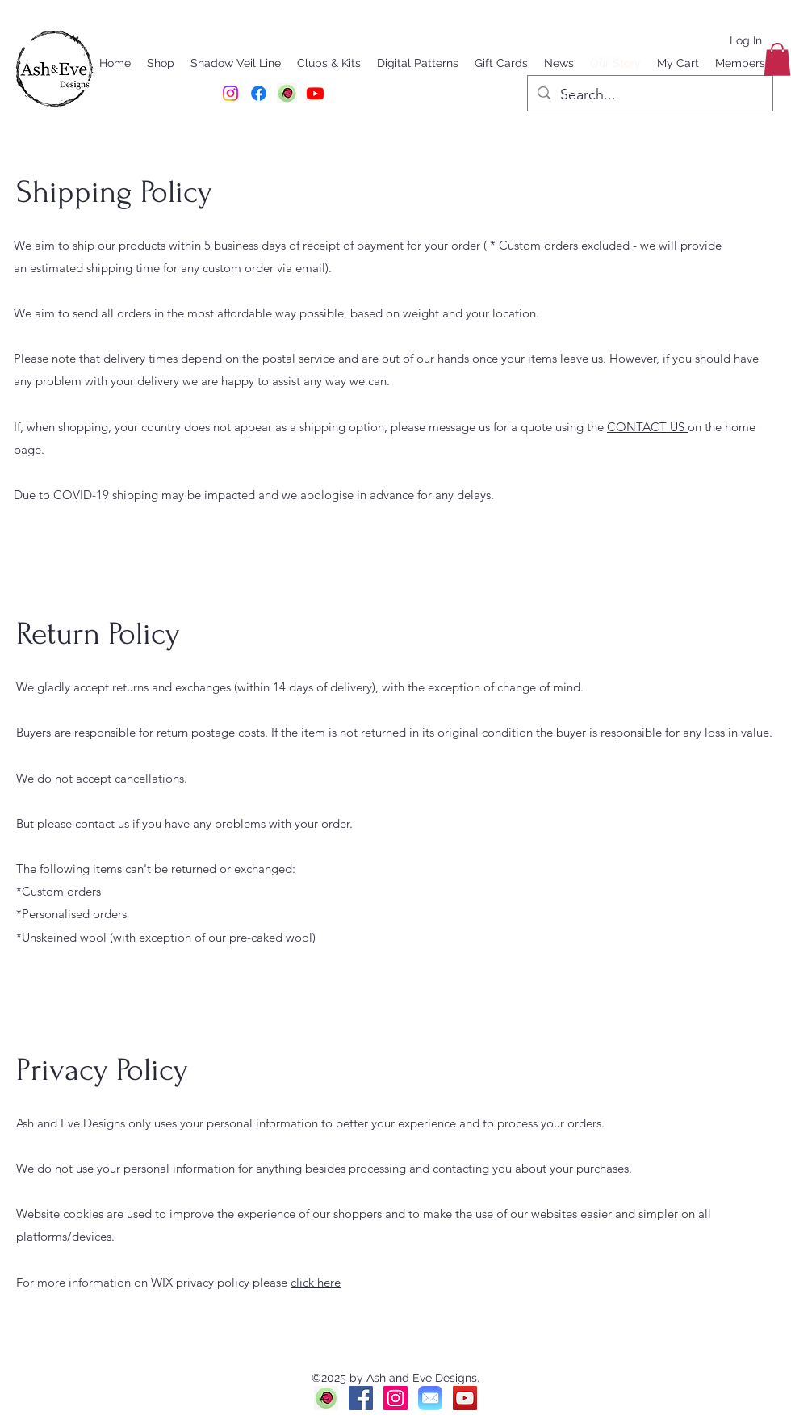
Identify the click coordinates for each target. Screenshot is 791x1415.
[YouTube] (465, 1398)
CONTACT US (647, 427)
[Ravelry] (326, 1398)
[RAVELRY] (287, 93)
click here (316, 1282)
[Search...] (649, 95)
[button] (777, 59)
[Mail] (430, 1398)
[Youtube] (315, 93)
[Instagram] (230, 93)
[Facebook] (259, 93)
